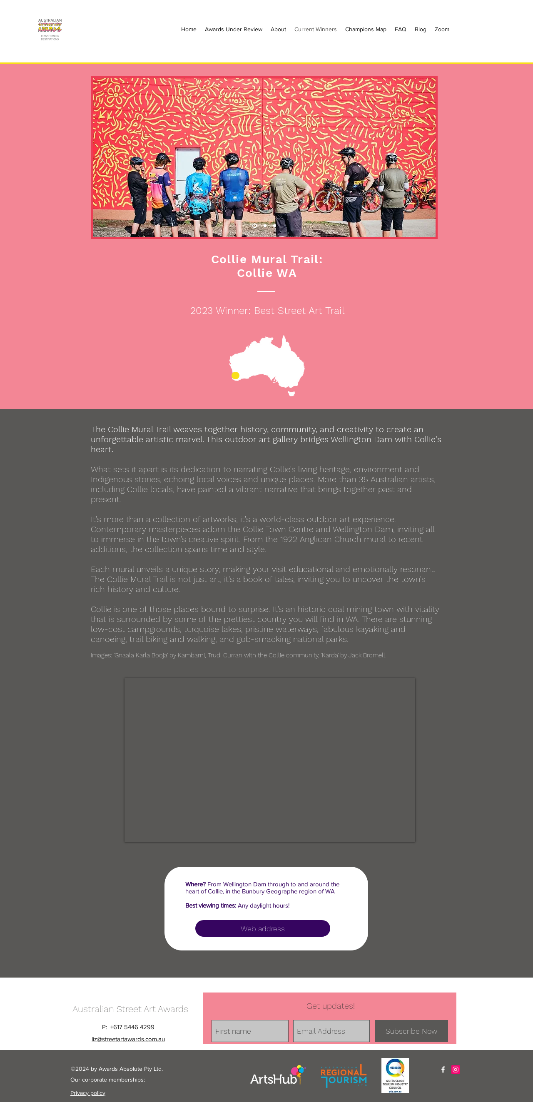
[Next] (426, 157)
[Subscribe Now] (411, 1031)
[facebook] (443, 1069)
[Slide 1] (254, 226)
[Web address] (262, 928)
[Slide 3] (274, 225)
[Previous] (102, 157)
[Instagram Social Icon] (455, 1069)
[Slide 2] (265, 225)
